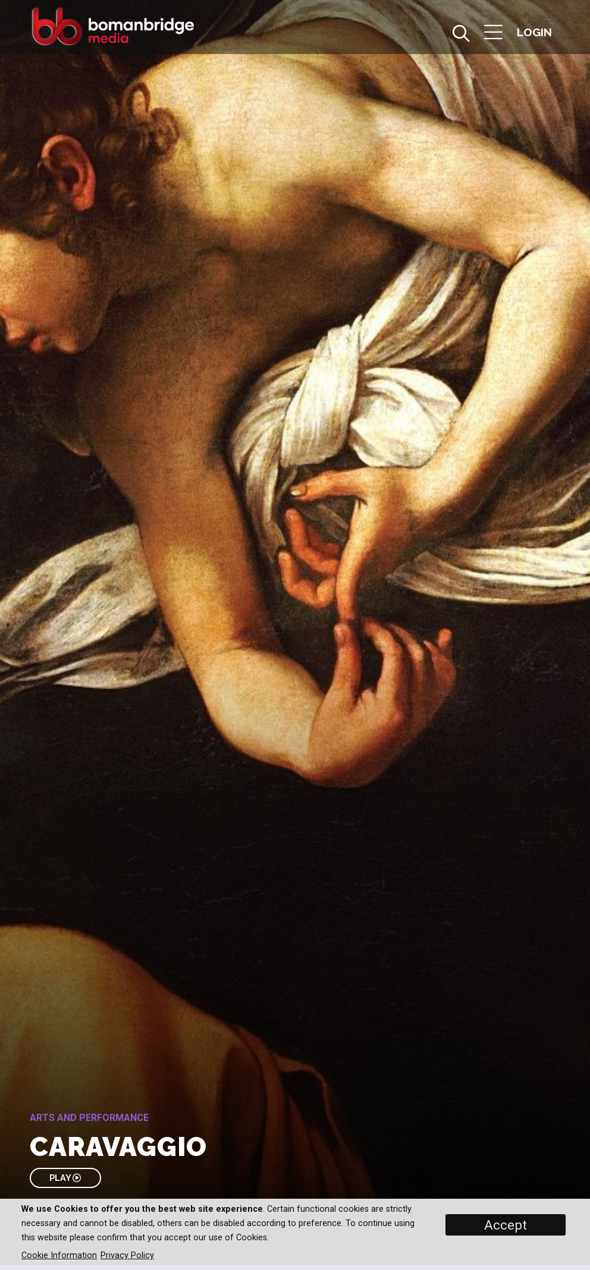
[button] (493, 33)
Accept (505, 1225)
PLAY (65, 1178)
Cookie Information (59, 1255)
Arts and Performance (89, 1117)
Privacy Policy (127, 1255)
